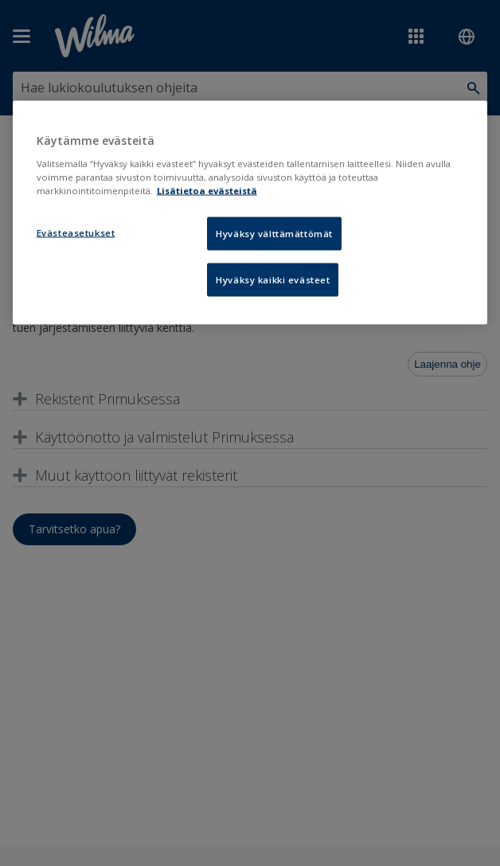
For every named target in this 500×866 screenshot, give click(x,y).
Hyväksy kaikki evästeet (273, 279)
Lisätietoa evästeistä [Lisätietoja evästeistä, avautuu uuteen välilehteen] (207, 190)
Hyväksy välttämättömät (274, 233)
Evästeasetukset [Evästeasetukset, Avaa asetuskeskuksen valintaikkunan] (76, 232)
